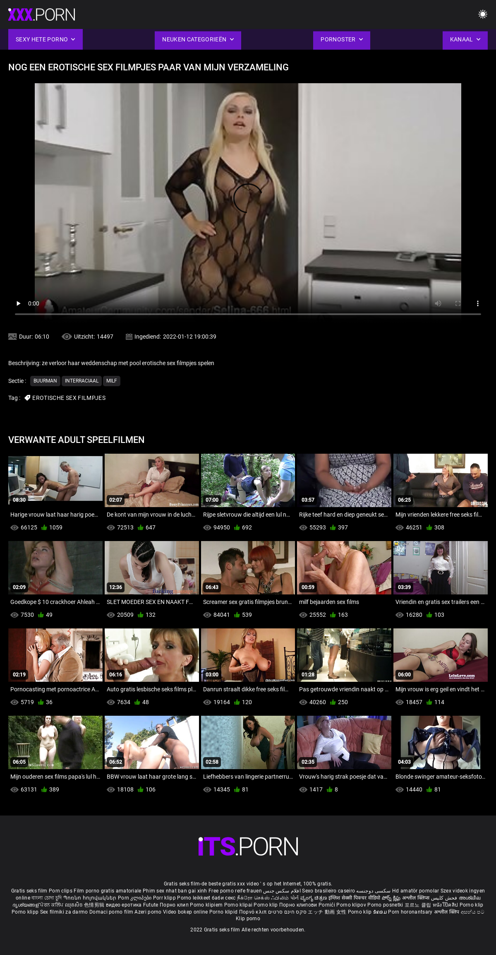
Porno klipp (26, 912)
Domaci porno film (111, 912)
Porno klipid (224, 912)
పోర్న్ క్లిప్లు (392, 898)
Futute (150, 905)
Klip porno (248, 918)
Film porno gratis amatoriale (107, 891)
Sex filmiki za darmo (64, 912)
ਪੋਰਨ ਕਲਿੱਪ (52, 905)
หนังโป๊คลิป (446, 905)
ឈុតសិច (74, 905)
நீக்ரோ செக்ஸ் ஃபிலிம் (263, 898)
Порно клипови (299, 905)
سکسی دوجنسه (373, 891)
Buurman (45, 381)
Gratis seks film (29, 891)
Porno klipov (351, 905)
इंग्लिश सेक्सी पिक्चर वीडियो (354, 898)
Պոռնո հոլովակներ (90, 898)
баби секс (224, 898)
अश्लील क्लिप (447, 912)
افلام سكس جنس (282, 891)
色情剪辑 (95, 905)
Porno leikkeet (194, 898)
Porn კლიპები (135, 898)
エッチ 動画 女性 (327, 912)
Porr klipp (165, 898)
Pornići (327, 905)
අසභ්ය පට (472, 912)
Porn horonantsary (411, 912)
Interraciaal (81, 381)
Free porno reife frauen (235, 891)
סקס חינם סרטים (287, 912)
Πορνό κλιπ (253, 912)
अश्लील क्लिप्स (416, 898)
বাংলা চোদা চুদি (46, 898)
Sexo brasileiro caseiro (328, 891)
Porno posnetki (386, 905)
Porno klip (266, 905)
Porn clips (61, 891)
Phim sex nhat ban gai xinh (175, 891)
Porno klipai (239, 905)
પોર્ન (294, 898)
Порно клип (175, 905)
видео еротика (124, 905)
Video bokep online (185, 912)
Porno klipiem (207, 905)
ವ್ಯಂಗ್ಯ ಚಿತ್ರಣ (314, 898)
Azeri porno (148, 912)
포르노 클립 (419, 905)
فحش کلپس (445, 898)
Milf (111, 381)
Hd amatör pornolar (415, 891)
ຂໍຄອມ (380, 912)
